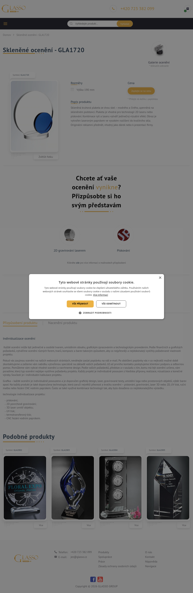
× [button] (160, 278)
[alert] (96, 296)
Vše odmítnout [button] (111, 303)
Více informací (100, 295)
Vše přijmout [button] (80, 303)
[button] (96, 313)
